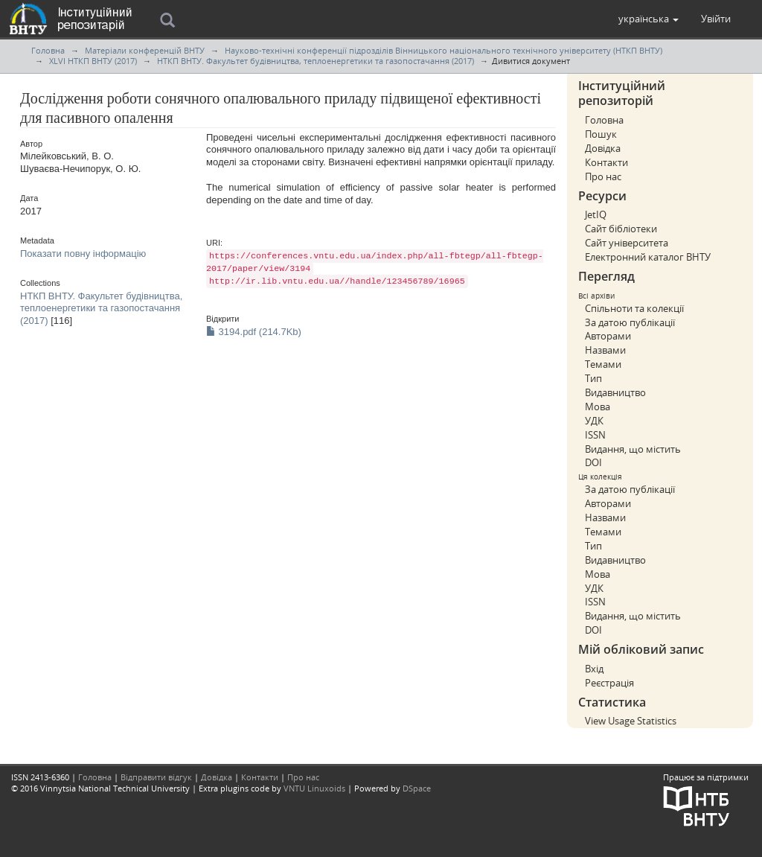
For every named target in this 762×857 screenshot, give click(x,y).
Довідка (603, 148)
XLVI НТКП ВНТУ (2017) (93, 60)
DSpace (417, 788)
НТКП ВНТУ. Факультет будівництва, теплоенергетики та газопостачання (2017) (315, 60)
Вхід (594, 668)
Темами (603, 364)
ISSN (595, 435)
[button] (648, 18)
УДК (594, 420)
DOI (593, 462)
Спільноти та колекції (634, 308)
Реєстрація (609, 682)
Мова (597, 406)
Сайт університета (626, 242)
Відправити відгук (156, 777)
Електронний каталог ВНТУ (648, 257)
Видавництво (615, 392)
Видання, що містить (633, 449)
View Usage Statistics (630, 720)
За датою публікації (630, 322)
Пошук (601, 134)
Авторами (608, 336)
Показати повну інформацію (83, 253)
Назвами (605, 350)
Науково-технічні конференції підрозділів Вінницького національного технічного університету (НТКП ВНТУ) (443, 50)
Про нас (603, 176)
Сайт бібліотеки (621, 228)
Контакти (606, 162)
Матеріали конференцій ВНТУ (145, 50)
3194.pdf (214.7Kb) (253, 331)
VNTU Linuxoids (314, 788)
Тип (593, 378)
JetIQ (595, 214)
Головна (48, 50)
